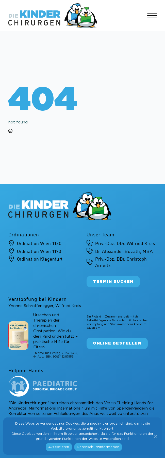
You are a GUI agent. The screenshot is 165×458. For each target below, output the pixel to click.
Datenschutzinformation (98, 447)
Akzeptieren (58, 447)
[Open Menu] (152, 15)
